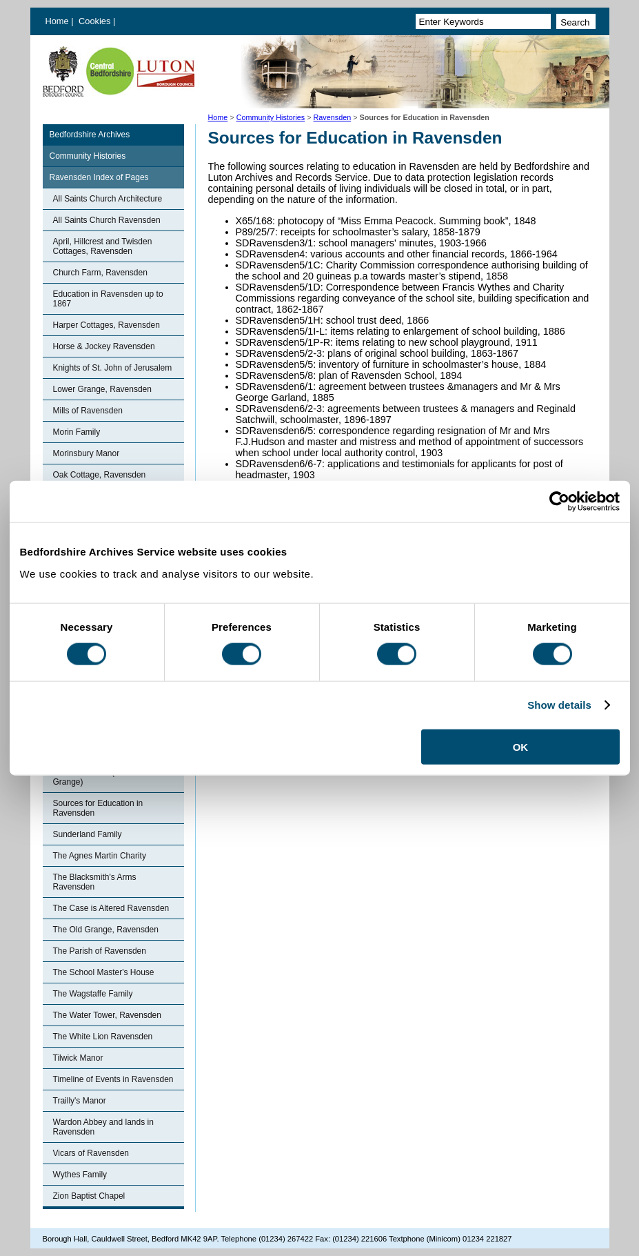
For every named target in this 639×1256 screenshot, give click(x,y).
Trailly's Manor (79, 1101)
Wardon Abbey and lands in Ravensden (103, 1127)
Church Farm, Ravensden (100, 272)
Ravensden (333, 117)
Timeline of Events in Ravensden (113, 1079)
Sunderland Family (87, 834)
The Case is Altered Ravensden (111, 908)
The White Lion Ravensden (103, 1036)
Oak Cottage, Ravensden (99, 475)
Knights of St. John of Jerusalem (112, 368)
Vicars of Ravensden (91, 1153)
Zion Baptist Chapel (89, 1196)
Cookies (96, 21)
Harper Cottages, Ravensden (106, 325)
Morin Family (77, 432)
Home (57, 21)
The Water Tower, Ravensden (107, 1015)
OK (521, 746)
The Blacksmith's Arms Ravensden (94, 882)
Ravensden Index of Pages (99, 177)
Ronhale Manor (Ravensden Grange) (104, 777)
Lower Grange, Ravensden (102, 389)
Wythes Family (80, 1174)
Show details (559, 705)
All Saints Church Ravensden (107, 220)
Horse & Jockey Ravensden (104, 346)
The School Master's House (103, 972)
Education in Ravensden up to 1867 (108, 298)
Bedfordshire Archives (90, 134)
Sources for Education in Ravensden (98, 808)
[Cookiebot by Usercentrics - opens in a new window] (559, 501)
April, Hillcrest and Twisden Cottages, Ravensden (102, 246)
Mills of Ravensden (88, 410)
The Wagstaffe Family (93, 994)
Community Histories (270, 117)
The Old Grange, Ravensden (106, 929)
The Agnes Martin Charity (99, 856)
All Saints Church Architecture (108, 199)
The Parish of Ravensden (99, 951)
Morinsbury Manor (86, 453)
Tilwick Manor (78, 1058)
